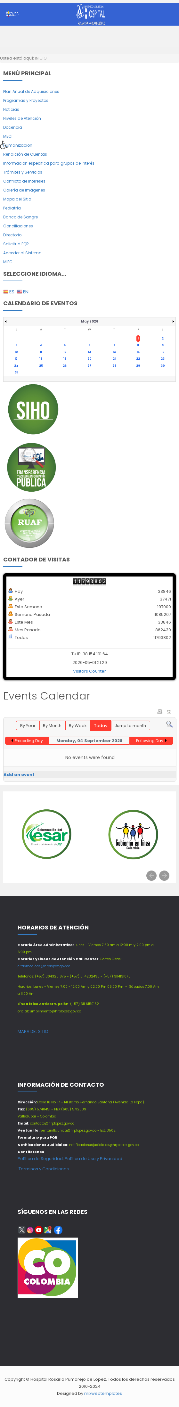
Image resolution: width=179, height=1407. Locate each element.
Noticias (11, 109)
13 (89, 352)
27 (89, 366)
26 (65, 366)
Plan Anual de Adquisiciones (31, 91)
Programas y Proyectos (25, 100)
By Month (52, 726)
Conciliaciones (18, 226)
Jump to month (130, 726)
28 (114, 366)
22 (138, 359)
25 (41, 366)
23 (163, 359)
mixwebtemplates (103, 1393)
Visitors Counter (89, 671)
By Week (78, 726)
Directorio (12, 235)
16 (162, 352)
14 (114, 352)
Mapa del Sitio (17, 199)
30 (163, 366)
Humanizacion (17, 145)
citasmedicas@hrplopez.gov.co (44, 966)
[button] (6, 147)
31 (16, 372)
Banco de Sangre (20, 217)
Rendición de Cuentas (25, 154)
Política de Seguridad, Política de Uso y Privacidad (70, 1159)
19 (64, 359)
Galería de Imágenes (24, 190)
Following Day (149, 740)
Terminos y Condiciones (43, 1169)
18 (40, 359)
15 (138, 352)
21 (114, 359)
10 (16, 352)
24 (16, 366)
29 (138, 366)
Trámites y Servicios (22, 172)
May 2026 (89, 321)
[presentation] (151, 876)
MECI (7, 136)
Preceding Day (29, 740)
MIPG (7, 262)
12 (64, 352)
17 (16, 359)
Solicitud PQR (16, 244)
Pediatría (12, 208)
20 (89, 359)
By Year (28, 726)
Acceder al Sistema (22, 253)
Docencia (12, 127)
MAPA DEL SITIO (33, 1031)
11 (41, 352)
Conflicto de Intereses (24, 181)
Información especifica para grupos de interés (48, 163)
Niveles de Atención (22, 118)
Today (100, 726)
